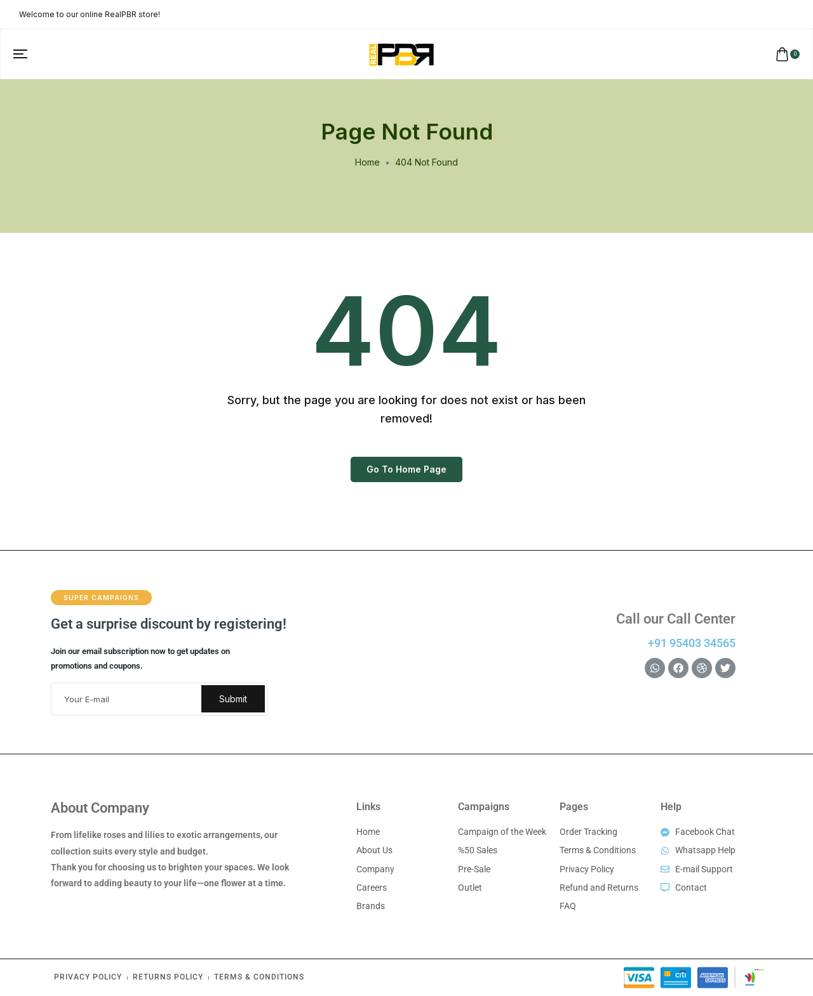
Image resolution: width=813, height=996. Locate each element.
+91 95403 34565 (692, 643)
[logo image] (401, 53)
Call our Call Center (676, 619)
